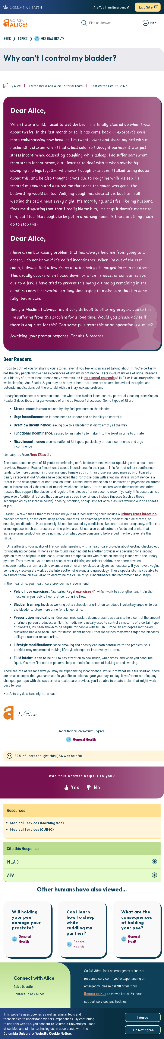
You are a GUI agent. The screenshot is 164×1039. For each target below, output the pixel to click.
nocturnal (101, 377)
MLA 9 (13, 862)
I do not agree (143, 1030)
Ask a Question (25, 983)
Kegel (80, 591)
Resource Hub (95, 990)
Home (7, 38)
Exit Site (146, 7)
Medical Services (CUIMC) (32, 829)
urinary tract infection (139, 514)
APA (11, 875)
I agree (142, 1017)
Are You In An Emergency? (112, 7)
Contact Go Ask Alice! (30, 990)
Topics (23, 38)
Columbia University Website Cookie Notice (37, 1033)
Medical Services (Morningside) (37, 823)
